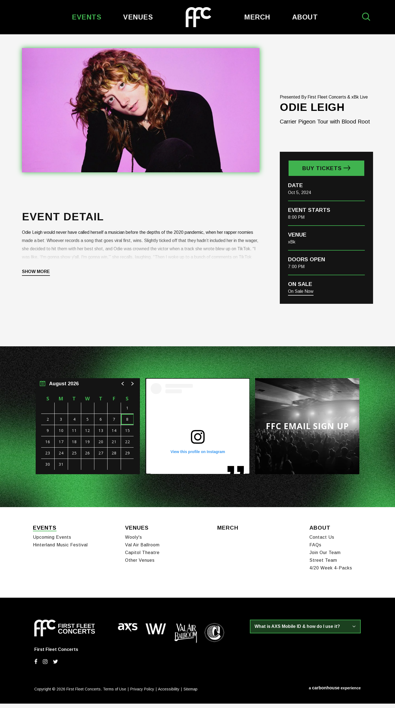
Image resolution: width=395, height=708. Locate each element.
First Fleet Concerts (198, 17)
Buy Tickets (322, 175)
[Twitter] (55, 666)
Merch (257, 17)
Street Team (323, 564)
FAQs (315, 549)
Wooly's (133, 541)
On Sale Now (301, 298)
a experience (335, 692)
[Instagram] (45, 666)
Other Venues (140, 564)
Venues (138, 17)
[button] (122, 390)
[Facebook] (35, 666)
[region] (88, 433)
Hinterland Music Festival (60, 549)
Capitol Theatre (142, 557)
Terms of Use (114, 693)
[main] (197, 274)
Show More (36, 278)
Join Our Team (325, 557)
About (305, 17)
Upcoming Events (52, 541)
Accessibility (168, 693)
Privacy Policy (142, 693)
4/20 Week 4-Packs (330, 572)
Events (86, 17)
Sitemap (191, 693)
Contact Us (321, 541)
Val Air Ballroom (142, 549)
